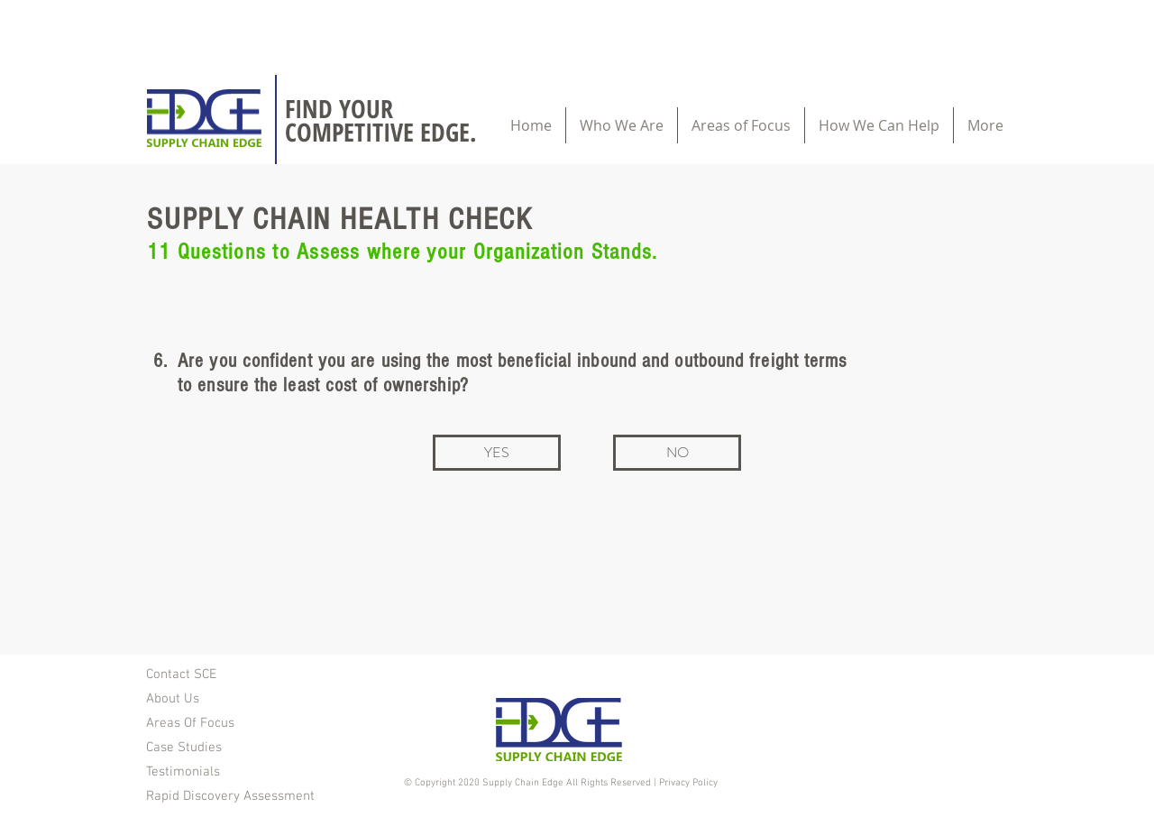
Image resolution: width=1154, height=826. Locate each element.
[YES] (497, 453)
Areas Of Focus (190, 723)
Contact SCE (181, 674)
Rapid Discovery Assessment (230, 796)
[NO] (677, 453)
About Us (172, 699)
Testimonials (183, 772)
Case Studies (184, 747)
